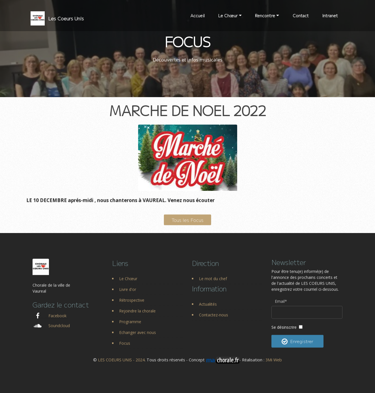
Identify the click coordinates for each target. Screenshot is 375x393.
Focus (124, 348)
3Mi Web (273, 362)
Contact (301, 15)
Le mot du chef (213, 283)
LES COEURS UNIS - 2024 (121, 362)
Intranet (330, 15)
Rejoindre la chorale (137, 315)
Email (281, 305)
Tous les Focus (187, 224)
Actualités (208, 308)
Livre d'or (127, 294)
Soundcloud (59, 330)
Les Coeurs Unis (66, 18)
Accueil (197, 15)
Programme (130, 326)
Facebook (57, 320)
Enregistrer (297, 347)
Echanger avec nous (137, 337)
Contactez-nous (213, 319)
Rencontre (265, 15)
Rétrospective (131, 304)
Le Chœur (228, 15)
